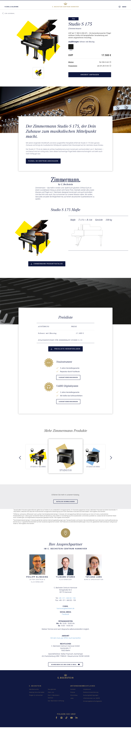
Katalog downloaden (65, 501)
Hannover (65, 6)
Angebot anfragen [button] (90, 75)
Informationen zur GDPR (91, 698)
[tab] (65, 340)
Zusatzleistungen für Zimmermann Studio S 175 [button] (60, 340)
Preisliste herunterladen (65, 349)
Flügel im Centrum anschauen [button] (43, 161)
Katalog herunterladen (37, 692)
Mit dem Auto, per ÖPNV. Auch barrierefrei (65, 638)
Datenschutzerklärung (90, 692)
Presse (72, 692)
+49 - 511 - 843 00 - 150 (66, 598)
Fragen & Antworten (36, 695)
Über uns (51, 692)
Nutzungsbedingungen (90, 695)
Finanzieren (72, 66)
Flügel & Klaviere (11, 6)
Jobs (72, 698)
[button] (38, 72)
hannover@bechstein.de (65, 608)
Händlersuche (34, 689)
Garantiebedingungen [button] (68, 377)
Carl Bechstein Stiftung (56, 700)
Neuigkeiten (52, 689)
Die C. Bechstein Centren (53, 697)
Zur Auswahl (8, 13)
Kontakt (73, 689)
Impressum (87, 689)
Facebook (65, 614)
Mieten (71, 62)
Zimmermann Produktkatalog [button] (47, 264)
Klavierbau (74, 695)
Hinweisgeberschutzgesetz (92, 701)
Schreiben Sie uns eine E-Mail (65, 664)
